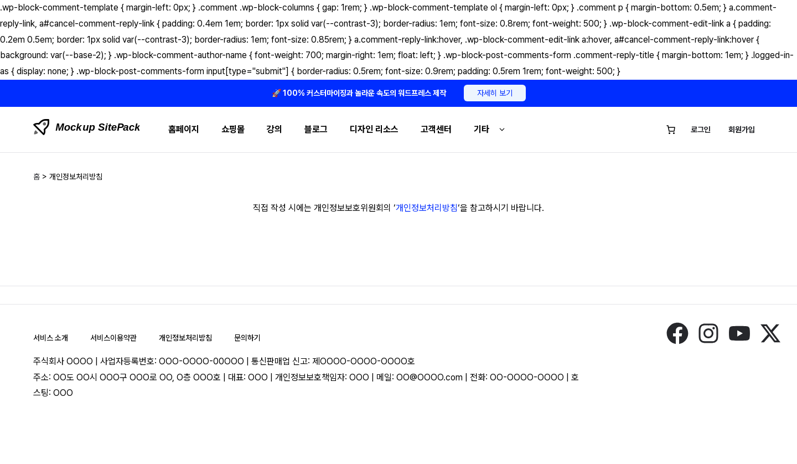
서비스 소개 (50, 337)
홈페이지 (183, 129)
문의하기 (247, 337)
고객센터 (436, 129)
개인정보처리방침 (427, 208)
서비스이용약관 (113, 337)
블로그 (316, 129)
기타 (491, 129)
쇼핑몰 (233, 129)
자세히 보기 (495, 93)
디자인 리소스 (374, 129)
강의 (274, 129)
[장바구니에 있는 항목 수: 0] (671, 129)
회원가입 (741, 129)
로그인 (701, 129)
